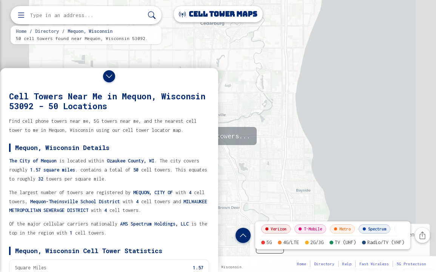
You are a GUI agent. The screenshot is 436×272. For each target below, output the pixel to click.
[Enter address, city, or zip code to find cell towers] (86, 15)
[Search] (151, 15)
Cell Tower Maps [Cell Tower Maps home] (218, 14)
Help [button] (346, 264)
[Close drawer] (109, 76)
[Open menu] (21, 15)
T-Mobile (310, 229)
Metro (342, 229)
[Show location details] (243, 235)
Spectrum (374, 229)
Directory (47, 31)
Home (21, 31)
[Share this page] (422, 235)
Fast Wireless (374, 264)
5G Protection (411, 264)
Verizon (276, 229)
